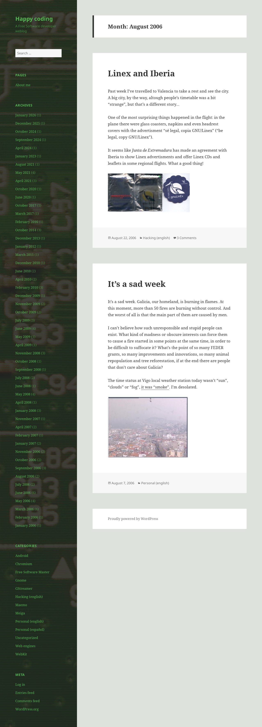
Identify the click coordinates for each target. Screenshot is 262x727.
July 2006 (22, 484)
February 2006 (26, 517)
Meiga (20, 613)
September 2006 (28, 468)
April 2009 (23, 345)
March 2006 (24, 509)
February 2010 (26, 287)
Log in (20, 684)
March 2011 (24, 254)
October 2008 (25, 361)
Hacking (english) (29, 596)
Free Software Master (32, 572)
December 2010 (27, 263)
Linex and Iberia (141, 73)
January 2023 (25, 156)
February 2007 (26, 435)
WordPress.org (27, 709)
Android (21, 555)
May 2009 (22, 336)
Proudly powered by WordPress (133, 518)
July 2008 (22, 378)
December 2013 (27, 238)
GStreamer (24, 588)
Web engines (25, 646)
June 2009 (23, 328)
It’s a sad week (137, 283)
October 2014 (25, 230)
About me (22, 85)
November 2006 (27, 451)
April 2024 (23, 148)
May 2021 (22, 172)
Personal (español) (29, 629)
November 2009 (27, 304)
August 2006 (24, 476)
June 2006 (23, 492)
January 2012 (25, 246)
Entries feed (24, 692)
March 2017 (24, 213)
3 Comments (186, 238)
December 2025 (27, 123)
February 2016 (26, 222)
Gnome (20, 580)
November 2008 (27, 353)
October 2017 (25, 205)
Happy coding (34, 18)
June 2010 (23, 271)
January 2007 (25, 443)
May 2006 (22, 501)
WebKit (21, 654)
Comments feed (27, 701)
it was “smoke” (155, 387)
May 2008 (22, 394)
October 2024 (25, 131)
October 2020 (25, 189)
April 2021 (23, 181)
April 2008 (23, 402)
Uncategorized (26, 637)
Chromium (23, 564)
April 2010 (23, 279)
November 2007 (27, 419)
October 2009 (25, 312)
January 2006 (25, 525)
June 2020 (23, 197)
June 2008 (23, 386)
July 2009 (22, 320)
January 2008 (25, 410)
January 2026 (25, 115)
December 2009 (27, 295)
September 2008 (28, 369)
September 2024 (28, 139)
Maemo (21, 605)
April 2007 (23, 427)
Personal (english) (29, 621)
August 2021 (24, 164)
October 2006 (25, 460)
